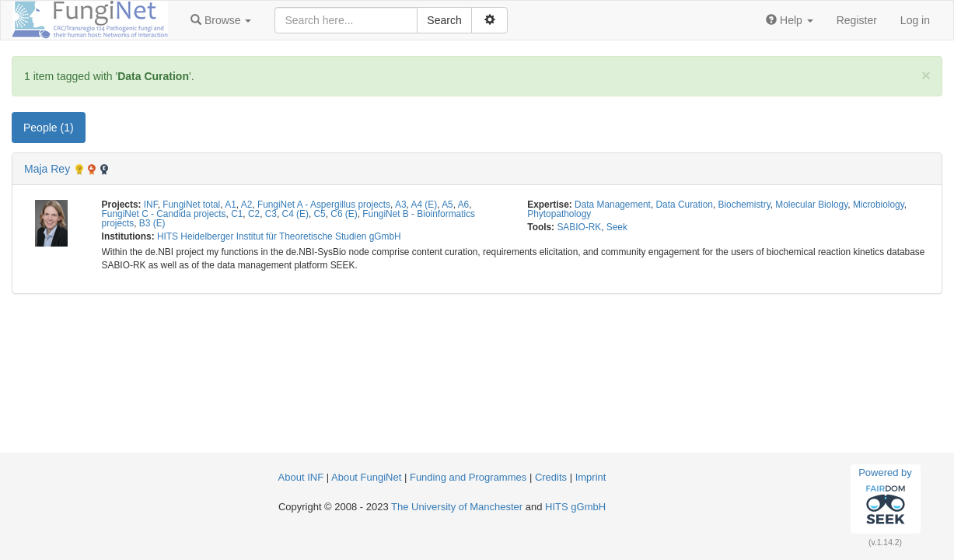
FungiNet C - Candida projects (164, 213)
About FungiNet (366, 477)
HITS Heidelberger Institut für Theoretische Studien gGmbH (279, 236)
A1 (230, 204)
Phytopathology (559, 213)
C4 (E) (295, 213)
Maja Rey (47, 169)
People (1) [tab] (48, 127)
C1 (237, 213)
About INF (301, 477)
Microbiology (878, 204)
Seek (616, 227)
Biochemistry (744, 204)
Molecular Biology (811, 204)
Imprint (590, 477)
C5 (320, 213)
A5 (447, 204)
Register (857, 20)
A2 (247, 204)
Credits (551, 477)
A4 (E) (424, 204)
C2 (254, 213)
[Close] (926, 75)
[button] (221, 20)
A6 (464, 204)
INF (151, 204)
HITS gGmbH (575, 507)
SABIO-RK (579, 227)
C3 (271, 213)
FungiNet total (191, 204)
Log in (915, 20)
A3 (401, 204)
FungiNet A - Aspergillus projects (323, 204)
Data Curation (684, 204)
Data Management (613, 204)
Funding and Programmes (468, 477)
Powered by (885, 498)
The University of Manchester (456, 507)
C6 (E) (343, 213)
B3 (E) (152, 223)
